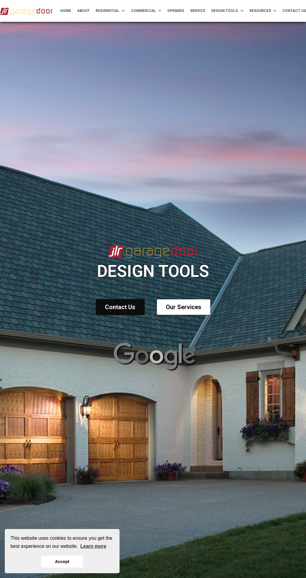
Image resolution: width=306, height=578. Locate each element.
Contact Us (294, 11)
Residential (110, 11)
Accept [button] (62, 561)
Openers (175, 11)
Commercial (146, 11)
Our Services (183, 307)
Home (65, 11)
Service (197, 11)
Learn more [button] (93, 546)
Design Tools (227, 11)
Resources (263, 11)
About (83, 11)
